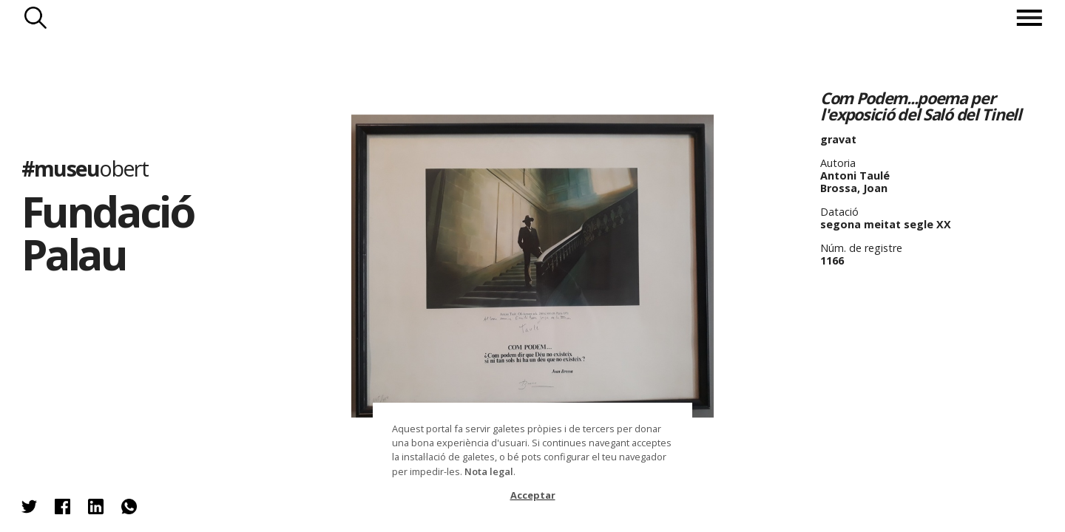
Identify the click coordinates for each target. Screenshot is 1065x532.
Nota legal (488, 471)
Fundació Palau (107, 232)
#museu (84, 168)
